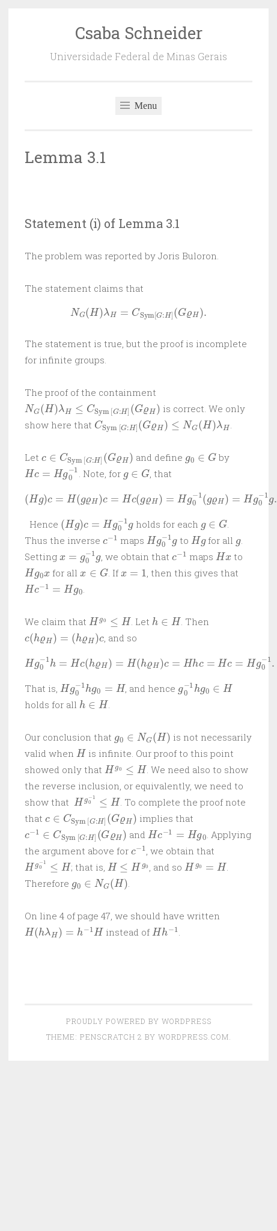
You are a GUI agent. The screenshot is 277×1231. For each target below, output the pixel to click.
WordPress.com (193, 1036)
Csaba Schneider (138, 32)
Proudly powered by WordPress (139, 1021)
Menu (138, 105)
